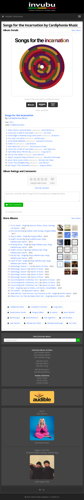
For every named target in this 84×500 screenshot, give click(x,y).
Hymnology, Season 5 (19, 277)
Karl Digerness (49, 149)
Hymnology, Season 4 (19, 274)
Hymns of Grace (41, 266)
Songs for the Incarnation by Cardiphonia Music (42, 99)
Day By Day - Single (18, 255)
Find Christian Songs (42, 357)
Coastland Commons (44, 141)
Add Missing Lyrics (42, 369)
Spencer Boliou (36, 225)
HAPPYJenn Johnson (42, 412)
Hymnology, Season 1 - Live (21, 266)
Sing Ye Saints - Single (19, 236)
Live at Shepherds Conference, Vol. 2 (24, 282)
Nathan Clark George (35, 231)
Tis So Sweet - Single (18, 225)
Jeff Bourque (39, 138)
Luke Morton (44, 163)
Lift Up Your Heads (15, 154)
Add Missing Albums (42, 372)
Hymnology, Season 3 (19, 272)
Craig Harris (46, 152)
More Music (76, 30)
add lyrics (36, 130)
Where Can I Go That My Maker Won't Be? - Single (30, 296)
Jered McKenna (48, 130)
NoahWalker (51, 288)
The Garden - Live (17, 290)
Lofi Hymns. (15, 228)
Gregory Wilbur (45, 165)
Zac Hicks (47, 133)
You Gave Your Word (16, 138)
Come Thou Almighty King (18, 163)
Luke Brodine (30, 143)
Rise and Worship (17, 231)
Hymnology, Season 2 (19, 269)
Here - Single (15, 288)
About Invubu (42, 378)
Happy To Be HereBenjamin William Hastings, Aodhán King (42, 451)
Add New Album (42, 363)
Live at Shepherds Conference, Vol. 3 (24, 285)
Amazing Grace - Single (19, 244)
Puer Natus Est (14, 146)
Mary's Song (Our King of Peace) (21, 157)
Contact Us (55, 497)
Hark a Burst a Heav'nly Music (20, 130)
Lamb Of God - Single (18, 261)
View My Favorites (42, 188)
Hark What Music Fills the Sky (19, 152)
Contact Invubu (42, 383)
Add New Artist (42, 361)
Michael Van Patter (46, 160)
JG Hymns (55, 135)
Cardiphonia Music (18, 118)
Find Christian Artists (42, 352)
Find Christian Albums (42, 355)
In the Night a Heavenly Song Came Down (24, 135)
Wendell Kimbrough (52, 157)
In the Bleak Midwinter (17, 141)
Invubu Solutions (12, 16)
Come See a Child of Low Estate (20, 133)
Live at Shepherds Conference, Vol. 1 (24, 280)
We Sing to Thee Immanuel (18, 165)
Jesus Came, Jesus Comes (18, 160)
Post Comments (14, 205)
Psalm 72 (11, 143)
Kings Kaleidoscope (33, 239)
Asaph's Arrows (16, 239)
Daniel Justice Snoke (38, 146)
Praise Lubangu (49, 225)
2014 (11, 122)
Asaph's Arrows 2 (17, 250)
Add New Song (42, 366)
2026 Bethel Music (42, 443)
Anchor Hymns (33, 290)
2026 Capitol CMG (42, 482)
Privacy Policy (42, 380)
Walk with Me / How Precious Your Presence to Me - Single (33, 293)
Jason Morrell (38, 154)
